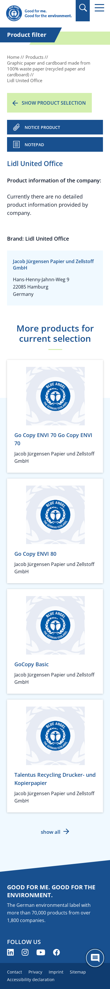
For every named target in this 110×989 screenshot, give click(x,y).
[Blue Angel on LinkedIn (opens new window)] (10, 952)
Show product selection (54, 103)
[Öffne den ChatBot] (95, 958)
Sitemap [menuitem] (78, 972)
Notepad (34, 144)
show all (50, 832)
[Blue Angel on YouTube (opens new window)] (40, 952)
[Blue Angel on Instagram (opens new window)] (25, 952)
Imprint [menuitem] (56, 972)
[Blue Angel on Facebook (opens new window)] (56, 952)
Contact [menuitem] (14, 972)
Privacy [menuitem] (35, 972)
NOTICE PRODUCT (42, 127)
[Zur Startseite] (39, 13)
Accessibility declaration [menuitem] (31, 979)
